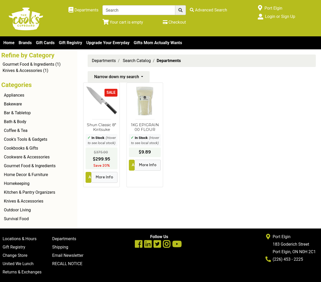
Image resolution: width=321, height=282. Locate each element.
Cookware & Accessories (27, 157)
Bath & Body (15, 121)
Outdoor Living (17, 209)
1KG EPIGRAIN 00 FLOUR (145, 127)
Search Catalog (137, 60)
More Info (104, 177)
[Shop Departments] (83, 10)
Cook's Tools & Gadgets (25, 139)
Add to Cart (89, 177)
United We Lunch (18, 263)
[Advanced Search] (208, 10)
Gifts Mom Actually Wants (158, 42)
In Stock (98, 138)
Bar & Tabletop (17, 112)
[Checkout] (174, 22)
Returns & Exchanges (22, 272)
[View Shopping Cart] (122, 22)
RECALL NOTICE (67, 263)
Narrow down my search (117, 76)
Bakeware (13, 104)
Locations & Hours (20, 238)
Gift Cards (45, 42)
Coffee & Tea (15, 130)
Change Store (15, 255)
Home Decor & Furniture (26, 174)
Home (9, 42)
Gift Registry (70, 42)
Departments (104, 60)
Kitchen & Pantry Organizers (29, 192)
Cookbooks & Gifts (21, 148)
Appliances (14, 95)
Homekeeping (17, 183)
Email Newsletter (67, 255)
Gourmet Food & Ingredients (28, 64)
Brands (25, 42)
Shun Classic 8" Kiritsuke (101, 127)
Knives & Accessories (22, 70)
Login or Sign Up (280, 16)
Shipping (60, 247)
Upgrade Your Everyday (108, 42)
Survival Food (16, 218)
